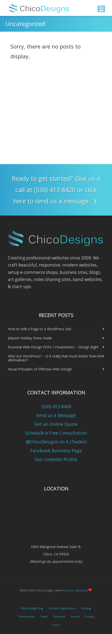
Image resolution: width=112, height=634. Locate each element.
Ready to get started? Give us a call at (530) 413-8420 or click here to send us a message (56, 190)
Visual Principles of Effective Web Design (40, 369)
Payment (59, 616)
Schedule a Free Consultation (56, 433)
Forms (75, 616)
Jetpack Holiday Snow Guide (30, 338)
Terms (56, 625)
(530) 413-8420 (56, 406)
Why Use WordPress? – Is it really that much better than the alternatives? (55, 358)
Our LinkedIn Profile (56, 459)
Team (44, 616)
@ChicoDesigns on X (56, 442)
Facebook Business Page (56, 450)
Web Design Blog (32, 608)
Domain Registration (62, 608)
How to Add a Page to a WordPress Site (39, 329)
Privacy (89, 616)
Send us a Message (56, 415)
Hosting (86, 608)
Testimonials (26, 616)
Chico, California (77, 590)
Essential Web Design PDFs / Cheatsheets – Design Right (53, 347)
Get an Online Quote (56, 424)
